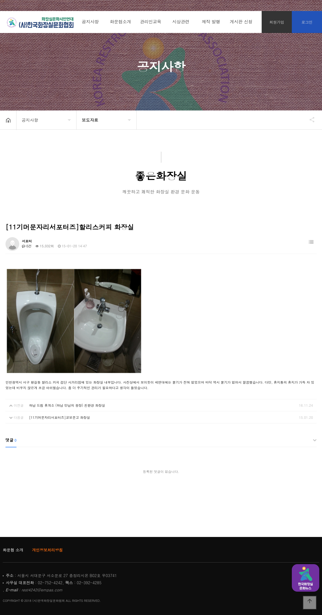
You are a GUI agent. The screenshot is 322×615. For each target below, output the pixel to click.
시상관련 (180, 22)
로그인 (307, 22)
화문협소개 (120, 22)
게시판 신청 (241, 22)
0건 (27, 245)
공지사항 (90, 22)
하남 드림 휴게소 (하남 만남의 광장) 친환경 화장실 (67, 405)
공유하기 (309, 119)
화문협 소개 (13, 550)
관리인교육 (150, 22)
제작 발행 (211, 22)
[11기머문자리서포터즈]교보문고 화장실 (59, 417)
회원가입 (276, 22)
